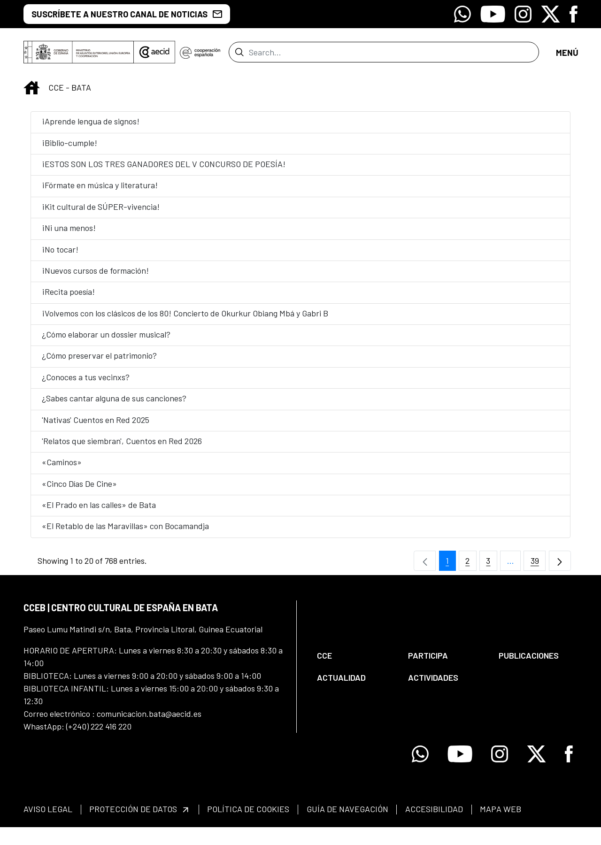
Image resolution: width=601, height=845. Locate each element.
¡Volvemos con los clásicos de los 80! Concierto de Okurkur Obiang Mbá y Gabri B (185, 319)
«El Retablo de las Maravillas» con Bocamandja (125, 531)
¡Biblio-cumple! (69, 148)
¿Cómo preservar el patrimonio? (99, 361)
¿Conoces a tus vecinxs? (86, 382)
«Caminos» (62, 467)
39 (538, 568)
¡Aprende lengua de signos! (90, 127)
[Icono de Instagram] (523, 14)
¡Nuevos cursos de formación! (95, 276)
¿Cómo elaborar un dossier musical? (106, 340)
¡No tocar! (60, 255)
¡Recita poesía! (68, 297)
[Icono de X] (550, 14)
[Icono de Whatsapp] (462, 14)
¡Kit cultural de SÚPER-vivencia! (101, 212)
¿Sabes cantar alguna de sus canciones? (114, 404)
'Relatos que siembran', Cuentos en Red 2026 (122, 446)
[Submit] (239, 54)
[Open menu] (567, 55)
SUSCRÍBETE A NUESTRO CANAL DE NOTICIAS (126, 14)
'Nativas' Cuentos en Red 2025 (95, 425)
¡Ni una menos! (69, 233)
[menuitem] (354, 661)
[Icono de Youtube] (492, 14)
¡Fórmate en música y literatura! (100, 190)
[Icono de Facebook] (574, 14)
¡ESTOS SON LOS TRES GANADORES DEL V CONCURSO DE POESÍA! (163, 169)
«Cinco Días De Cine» (79, 489)
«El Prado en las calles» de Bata (99, 510)
